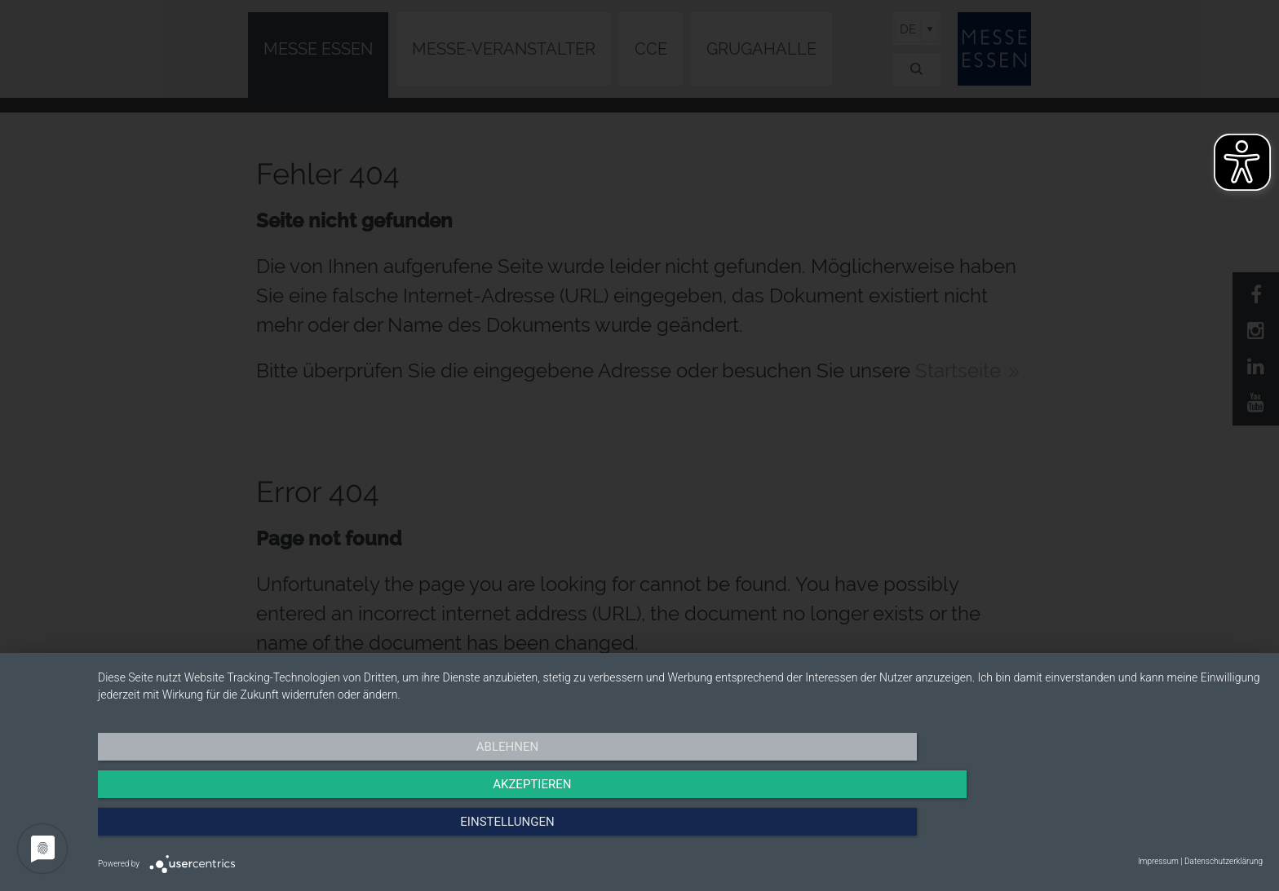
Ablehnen (272, 830)
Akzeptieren (680, 830)
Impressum (1158, 861)
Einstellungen (1088, 830)
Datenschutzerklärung (1223, 861)
